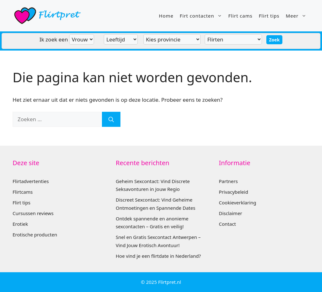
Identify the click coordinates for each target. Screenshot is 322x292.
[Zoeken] (111, 119)
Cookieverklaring (237, 202)
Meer (297, 15)
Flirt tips (269, 16)
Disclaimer (230, 213)
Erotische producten (35, 234)
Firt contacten (202, 15)
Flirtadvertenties (31, 181)
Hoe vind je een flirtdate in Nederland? (158, 256)
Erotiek (20, 224)
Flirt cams (240, 16)
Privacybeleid (233, 192)
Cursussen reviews (33, 213)
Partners (228, 181)
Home (166, 16)
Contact (227, 224)
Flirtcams (23, 192)
